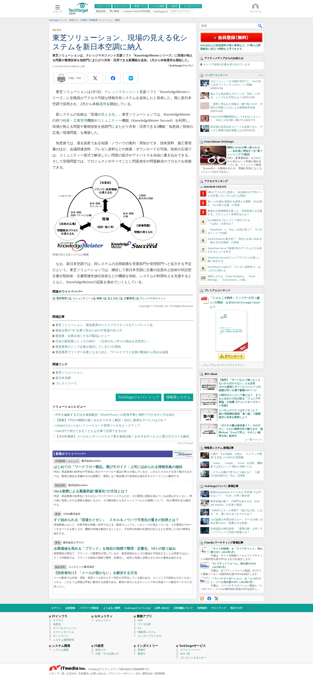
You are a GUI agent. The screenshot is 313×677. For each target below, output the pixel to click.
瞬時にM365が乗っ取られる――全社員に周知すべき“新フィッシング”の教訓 (245, 151)
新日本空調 (63, 378)
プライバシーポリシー (121, 673)
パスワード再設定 (89, 608)
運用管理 (61, 298)
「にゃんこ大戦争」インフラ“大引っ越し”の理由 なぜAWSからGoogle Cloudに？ (235, 302)
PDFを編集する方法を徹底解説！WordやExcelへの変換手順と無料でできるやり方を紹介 (115, 414)
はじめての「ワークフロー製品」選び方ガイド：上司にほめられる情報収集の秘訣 (118, 467)
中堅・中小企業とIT (107, 653)
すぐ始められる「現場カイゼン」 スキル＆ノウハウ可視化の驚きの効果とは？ (116, 520)
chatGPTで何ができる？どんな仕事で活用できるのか (91, 431)
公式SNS (71, 673)
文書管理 (80, 120)
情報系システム (178, 397)
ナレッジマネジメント (122, 92)
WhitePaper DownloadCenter (183, 455)
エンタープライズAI (149, 635)
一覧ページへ (255, 439)
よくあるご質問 (111, 608)
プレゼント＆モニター (193, 657)
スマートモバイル (63, 632)
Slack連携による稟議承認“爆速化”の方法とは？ (91, 491)
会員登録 (70, 608)
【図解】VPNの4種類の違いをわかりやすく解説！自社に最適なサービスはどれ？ (110, 420)
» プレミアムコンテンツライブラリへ (223, 365)
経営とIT (100, 649)
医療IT (141, 649)
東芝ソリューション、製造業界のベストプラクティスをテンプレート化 (104, 325)
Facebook (209, 598)
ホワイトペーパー (190, 649)
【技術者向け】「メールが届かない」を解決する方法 (95, 573)
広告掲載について (183, 608)
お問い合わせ (162, 608)
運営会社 (147, 673)
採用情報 (160, 673)
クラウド (58, 620)
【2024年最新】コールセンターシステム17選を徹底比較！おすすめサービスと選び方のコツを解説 (122, 436)
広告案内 (83, 673)
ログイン (56, 608)
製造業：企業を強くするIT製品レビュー (82, 336)
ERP (140, 620)
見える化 (108, 114)
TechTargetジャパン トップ (138, 397)
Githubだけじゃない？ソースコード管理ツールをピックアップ (97, 425)
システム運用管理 (63, 639)
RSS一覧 (185, 653)
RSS (202, 598)
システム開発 (61, 649)
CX (140, 628)
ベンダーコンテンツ (216, 75)
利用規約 (202, 608)
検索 (66, 120)
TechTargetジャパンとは (137, 608)
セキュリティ (103, 620)
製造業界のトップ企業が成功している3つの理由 (88, 346)
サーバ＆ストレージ (65, 628)
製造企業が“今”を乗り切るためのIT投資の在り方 (88, 330)
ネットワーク (61, 635)
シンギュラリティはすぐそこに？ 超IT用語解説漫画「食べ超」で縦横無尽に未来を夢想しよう (240, 414)
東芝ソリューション (69, 372)
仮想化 (57, 624)
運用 (102, 104)
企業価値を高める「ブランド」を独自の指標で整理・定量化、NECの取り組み (115, 548)
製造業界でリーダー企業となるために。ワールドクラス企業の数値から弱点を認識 (111, 352)
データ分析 (144, 624)
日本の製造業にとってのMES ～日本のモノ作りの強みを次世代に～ (102, 341)
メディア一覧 (57, 673)
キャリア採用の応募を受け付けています (226, 64)
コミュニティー (110, 120)
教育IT (141, 653)
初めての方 (236, 608)
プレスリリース (66, 383)
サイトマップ (218, 608)
